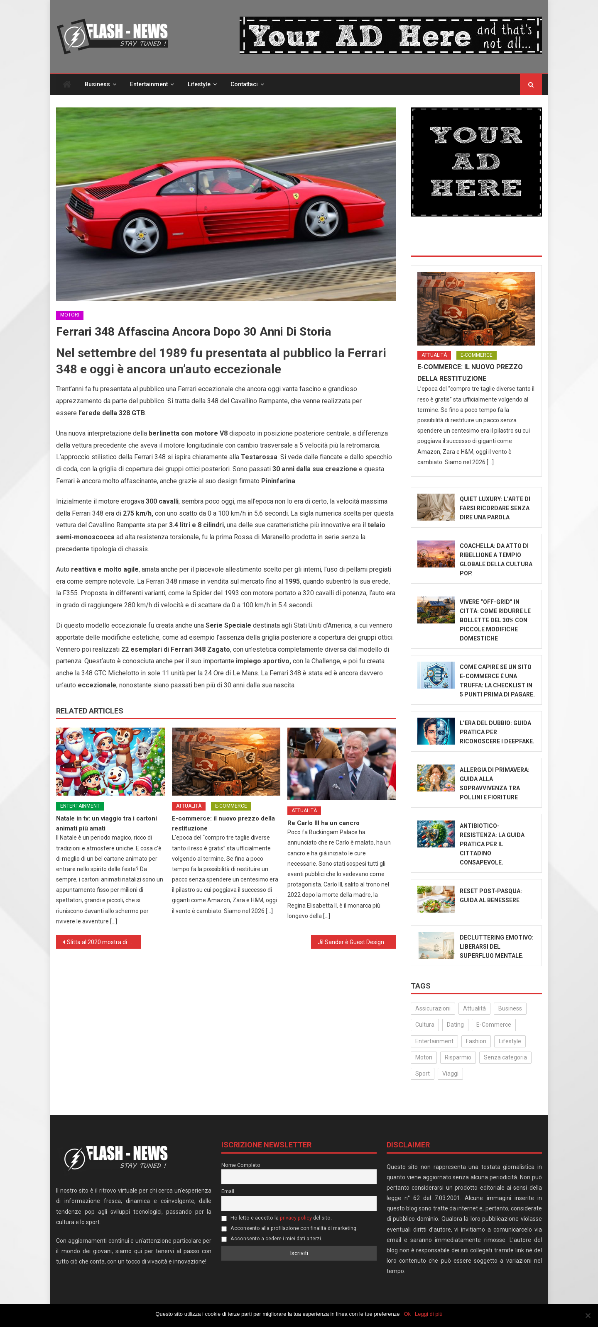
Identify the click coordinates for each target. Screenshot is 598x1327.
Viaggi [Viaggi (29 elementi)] (450, 1074)
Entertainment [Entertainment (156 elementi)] (434, 1041)
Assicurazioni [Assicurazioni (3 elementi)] (433, 1009)
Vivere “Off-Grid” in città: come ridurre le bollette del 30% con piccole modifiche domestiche (495, 620)
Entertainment (149, 84)
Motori (69, 315)
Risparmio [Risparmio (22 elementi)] (458, 1057)
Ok (407, 1314)
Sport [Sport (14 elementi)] (422, 1074)
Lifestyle (199, 84)
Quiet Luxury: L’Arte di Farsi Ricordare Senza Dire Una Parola (495, 508)
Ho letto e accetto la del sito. (276, 1218)
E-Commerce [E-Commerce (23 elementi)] (493, 1025)
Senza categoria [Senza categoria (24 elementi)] (505, 1057)
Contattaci (244, 84)
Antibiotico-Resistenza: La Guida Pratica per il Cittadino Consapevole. (492, 844)
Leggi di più (429, 1314)
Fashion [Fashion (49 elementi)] (476, 1041)
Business (97, 84)
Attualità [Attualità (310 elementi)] (474, 1009)
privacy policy (296, 1218)
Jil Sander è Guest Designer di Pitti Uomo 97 (357, 942)
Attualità (188, 806)
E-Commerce (231, 806)
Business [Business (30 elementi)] (510, 1009)
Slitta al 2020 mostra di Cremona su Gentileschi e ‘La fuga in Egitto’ (104, 942)
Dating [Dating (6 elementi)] (455, 1025)
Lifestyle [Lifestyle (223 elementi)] (510, 1041)
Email (227, 1191)
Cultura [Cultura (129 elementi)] (424, 1025)
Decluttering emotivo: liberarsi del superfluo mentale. (497, 947)
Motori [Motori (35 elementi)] (423, 1057)
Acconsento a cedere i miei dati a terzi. (271, 1239)
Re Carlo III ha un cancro (323, 823)
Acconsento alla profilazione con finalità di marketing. (289, 1228)
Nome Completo (240, 1165)
